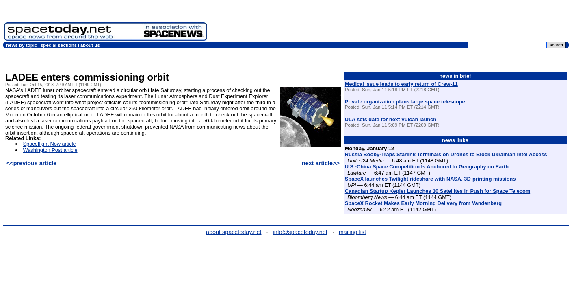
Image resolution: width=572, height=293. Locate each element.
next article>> (321, 163)
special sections (59, 45)
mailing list (352, 232)
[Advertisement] (420, 22)
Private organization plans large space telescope (405, 101)
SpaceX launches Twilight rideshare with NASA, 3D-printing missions (430, 179)
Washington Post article (50, 150)
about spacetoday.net (234, 232)
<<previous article (31, 163)
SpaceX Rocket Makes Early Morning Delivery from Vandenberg (423, 203)
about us (90, 45)
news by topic (21, 45)
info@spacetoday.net (300, 232)
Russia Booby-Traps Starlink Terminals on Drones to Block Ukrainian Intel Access (446, 154)
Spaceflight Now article (49, 144)
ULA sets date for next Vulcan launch (390, 119)
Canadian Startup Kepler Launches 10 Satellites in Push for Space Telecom (437, 191)
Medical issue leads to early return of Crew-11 (401, 84)
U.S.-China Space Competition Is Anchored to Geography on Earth (427, 167)
